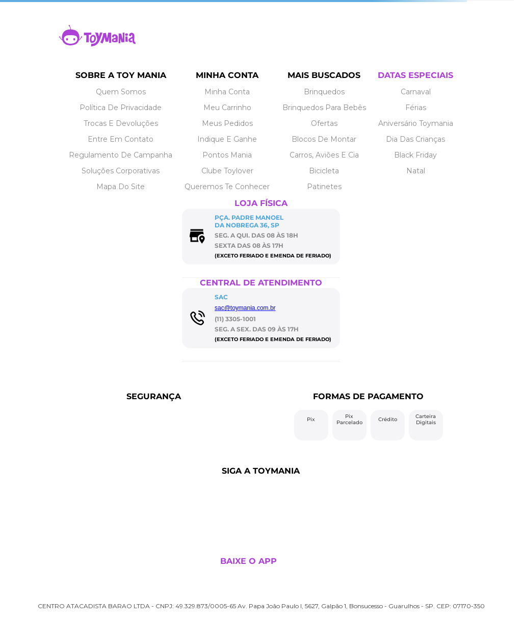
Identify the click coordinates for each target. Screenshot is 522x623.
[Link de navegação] (97, 43)
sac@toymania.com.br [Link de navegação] (245, 308)
